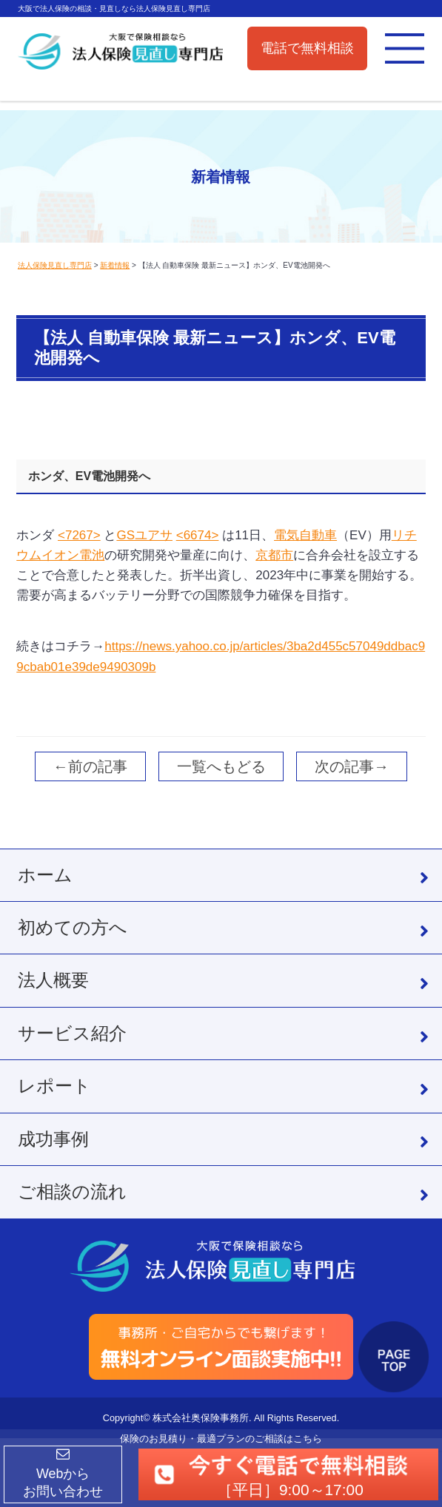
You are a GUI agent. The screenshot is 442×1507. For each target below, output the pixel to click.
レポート (54, 1086)
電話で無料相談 (307, 48)
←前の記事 (90, 766)
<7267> (79, 535)
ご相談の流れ (72, 1191)
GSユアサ (144, 535)
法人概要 (53, 980)
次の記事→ (352, 766)
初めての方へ (72, 927)
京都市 (274, 555)
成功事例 (53, 1139)
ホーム (45, 875)
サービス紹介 (72, 1033)
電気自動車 (305, 535)
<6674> (197, 535)
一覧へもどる (221, 766)
